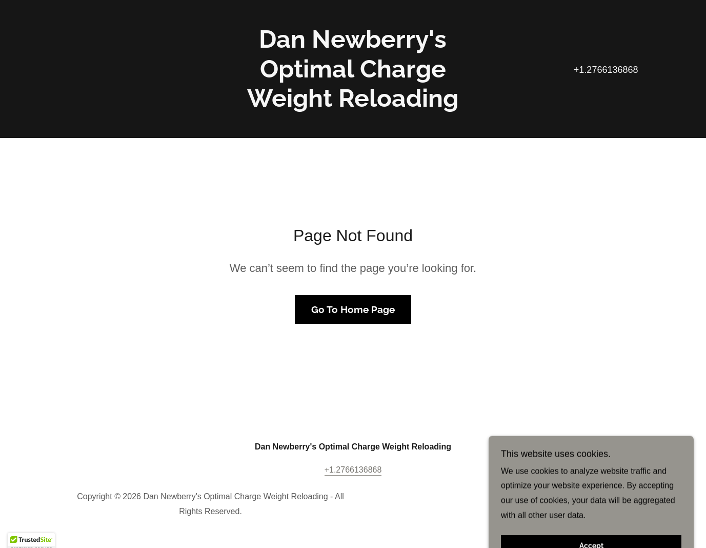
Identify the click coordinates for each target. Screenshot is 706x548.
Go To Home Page (353, 309)
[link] (353, 104)
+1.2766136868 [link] (606, 70)
